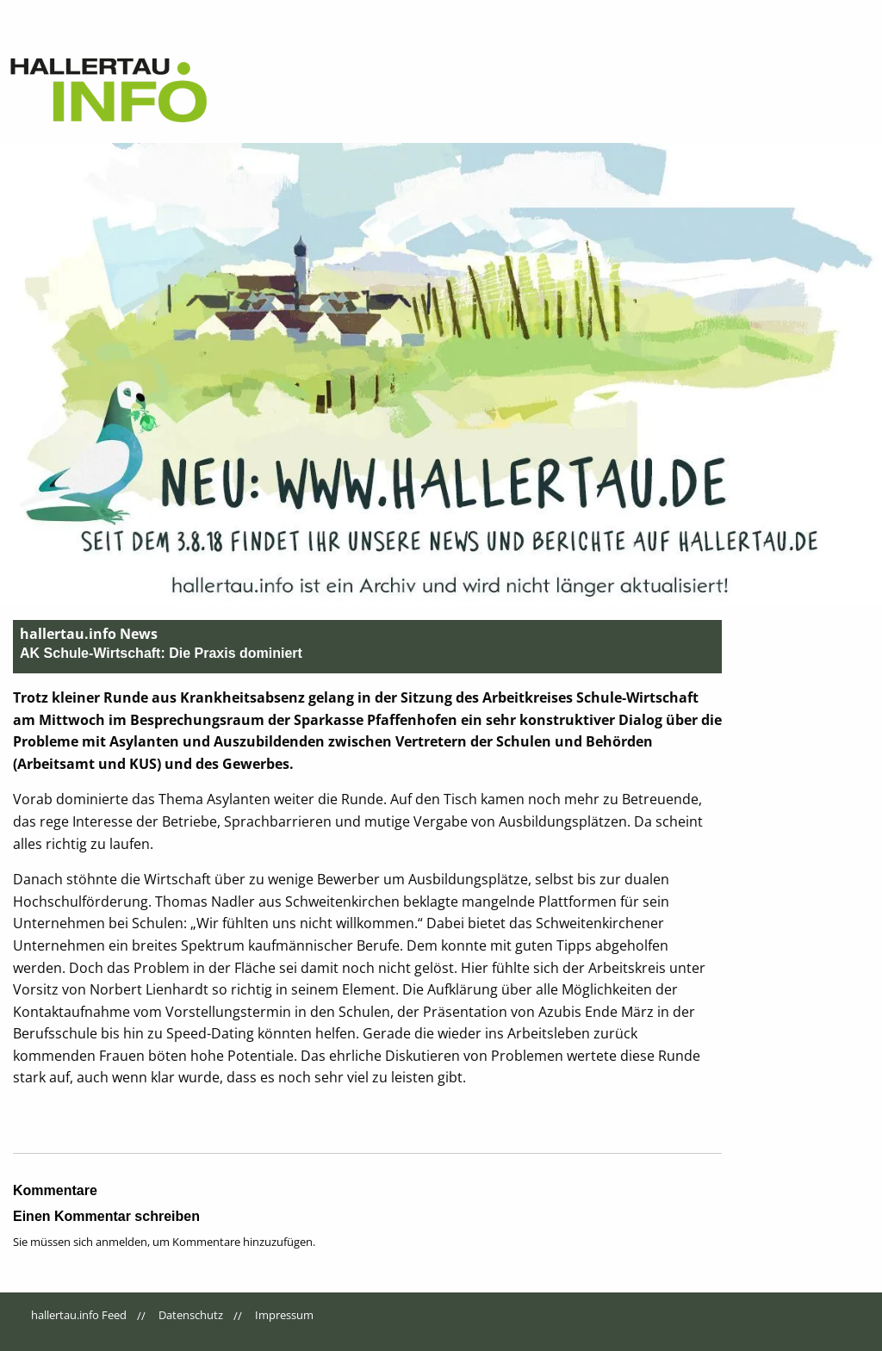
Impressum (284, 1315)
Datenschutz (190, 1315)
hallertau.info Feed (79, 1315)
